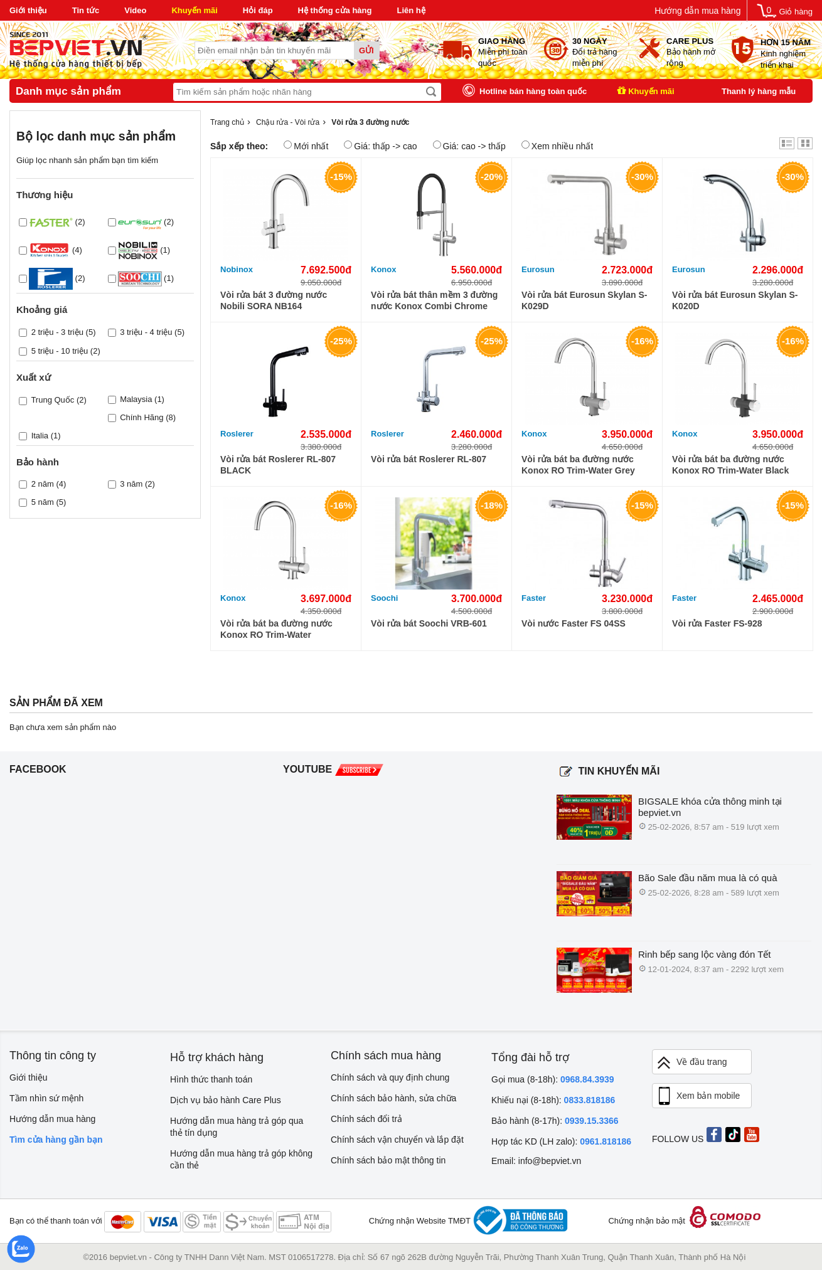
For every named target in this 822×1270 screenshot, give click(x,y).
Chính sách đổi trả (366, 1119)
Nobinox (236, 269)
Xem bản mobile (698, 1096)
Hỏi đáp (258, 10)
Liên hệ (411, 10)
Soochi (384, 598)
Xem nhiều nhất (557, 145)
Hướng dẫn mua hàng (697, 11)
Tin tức (85, 10)
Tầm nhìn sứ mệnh (46, 1098)
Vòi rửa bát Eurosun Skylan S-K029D (584, 300)
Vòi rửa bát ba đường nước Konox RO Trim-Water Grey (578, 464)
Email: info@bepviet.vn (536, 1161)
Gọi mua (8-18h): (552, 1079)
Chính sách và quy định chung (390, 1077)
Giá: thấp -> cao (380, 145)
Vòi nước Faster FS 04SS (573, 623)
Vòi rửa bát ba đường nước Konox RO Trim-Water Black (730, 464)
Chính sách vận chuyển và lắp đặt (397, 1140)
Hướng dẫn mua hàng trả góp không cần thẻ (241, 1159)
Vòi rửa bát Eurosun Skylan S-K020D (735, 300)
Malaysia (136, 399)
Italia (39, 435)
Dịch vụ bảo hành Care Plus (225, 1100)
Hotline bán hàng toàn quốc (533, 91)
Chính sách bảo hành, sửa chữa (393, 1098)
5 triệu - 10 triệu (59, 351)
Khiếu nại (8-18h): (553, 1100)
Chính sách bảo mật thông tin (388, 1160)
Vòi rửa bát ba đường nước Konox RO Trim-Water (276, 629)
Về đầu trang (691, 1063)
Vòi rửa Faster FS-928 (717, 623)
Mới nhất (306, 145)
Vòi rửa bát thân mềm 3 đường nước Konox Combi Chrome (434, 300)
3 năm (131, 484)
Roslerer (237, 433)
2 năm (42, 484)
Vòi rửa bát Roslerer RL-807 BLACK (278, 464)
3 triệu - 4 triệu (146, 332)
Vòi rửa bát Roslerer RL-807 (428, 459)
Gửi (366, 50)
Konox (383, 269)
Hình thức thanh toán (211, 1079)
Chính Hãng (141, 417)
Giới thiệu (28, 10)
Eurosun (538, 269)
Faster (533, 598)
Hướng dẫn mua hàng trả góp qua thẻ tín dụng (236, 1127)
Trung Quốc (52, 400)
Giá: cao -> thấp (469, 145)
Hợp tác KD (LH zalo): (561, 1141)
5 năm (42, 502)
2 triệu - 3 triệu (57, 332)
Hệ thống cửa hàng (335, 10)
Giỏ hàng (796, 11)
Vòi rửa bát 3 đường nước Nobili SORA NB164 (273, 300)
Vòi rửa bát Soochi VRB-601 (429, 623)
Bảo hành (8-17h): (555, 1121)
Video (135, 10)
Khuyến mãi (194, 10)
